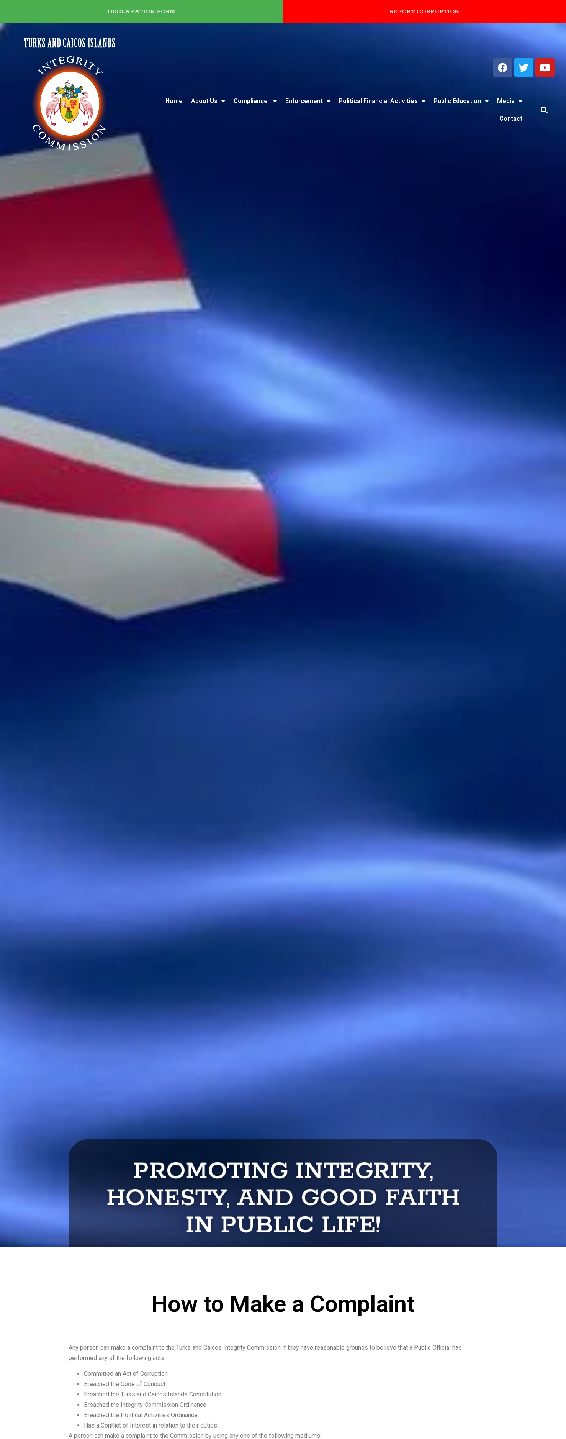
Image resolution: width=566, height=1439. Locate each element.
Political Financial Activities (382, 101)
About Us (208, 101)
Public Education (461, 101)
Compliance (255, 101)
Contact (510, 118)
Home (174, 101)
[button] (544, 110)
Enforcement (307, 101)
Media (509, 101)
